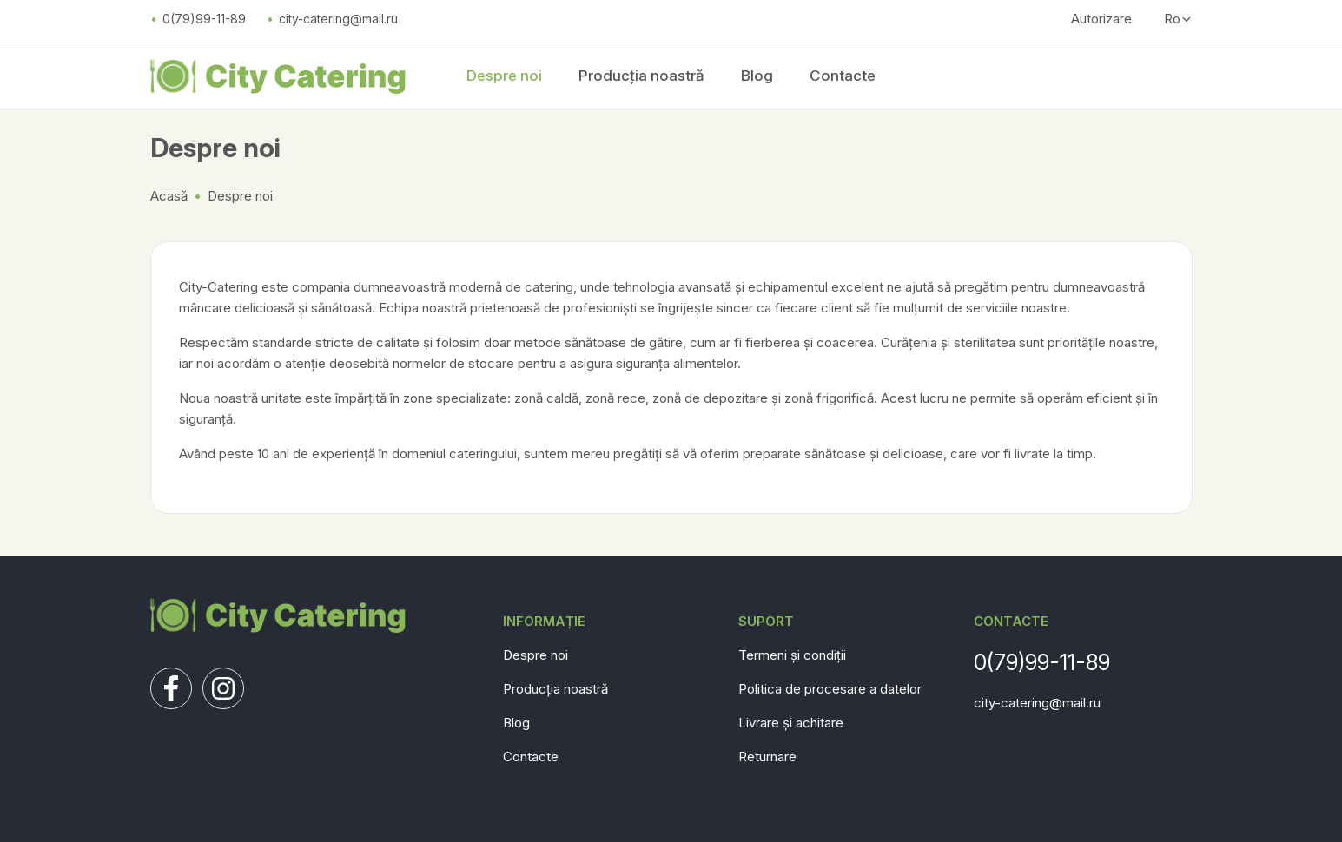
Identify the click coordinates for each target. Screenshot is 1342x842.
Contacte (843, 75)
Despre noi (504, 75)
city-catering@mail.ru (338, 18)
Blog (757, 75)
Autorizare (1101, 18)
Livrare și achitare (790, 722)
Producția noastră (641, 75)
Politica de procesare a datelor (830, 689)
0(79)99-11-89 (204, 18)
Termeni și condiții (792, 655)
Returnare (767, 756)
